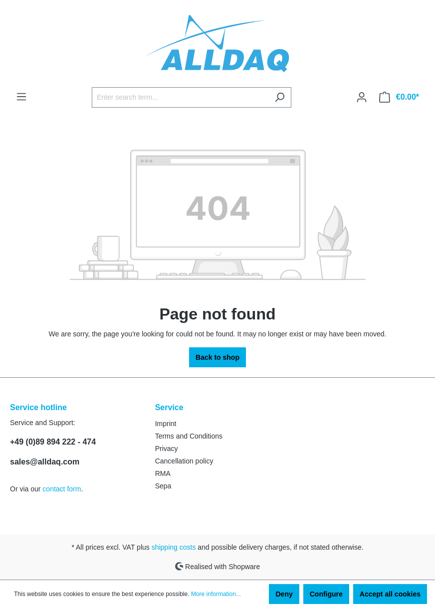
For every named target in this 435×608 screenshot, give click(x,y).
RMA (163, 473)
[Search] (279, 97)
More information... (216, 594)
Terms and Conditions (188, 436)
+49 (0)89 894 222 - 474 (53, 442)
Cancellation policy (184, 461)
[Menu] (21, 96)
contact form (61, 489)
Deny (283, 594)
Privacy (166, 449)
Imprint (166, 424)
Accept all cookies (390, 594)
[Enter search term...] (180, 97)
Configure (326, 594)
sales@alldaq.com (44, 461)
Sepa (163, 486)
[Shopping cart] (399, 97)
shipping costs (174, 547)
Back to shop (217, 357)
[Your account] (361, 97)
